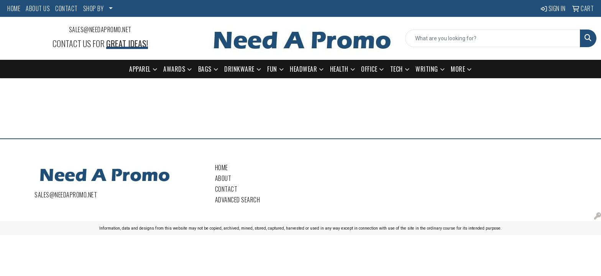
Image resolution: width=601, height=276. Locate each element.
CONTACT (66, 8)
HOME (13, 8)
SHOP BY (93, 8)
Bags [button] (205, 69)
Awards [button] (174, 69)
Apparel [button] (140, 69)
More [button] (458, 69)
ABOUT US (38, 8)
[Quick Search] (492, 38)
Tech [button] (396, 69)
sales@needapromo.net (100, 29)
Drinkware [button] (239, 69)
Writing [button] (426, 69)
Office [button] (369, 69)
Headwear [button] (303, 69)
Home (221, 167)
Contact (226, 189)
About (223, 178)
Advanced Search (237, 199)
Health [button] (339, 69)
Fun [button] (272, 69)
